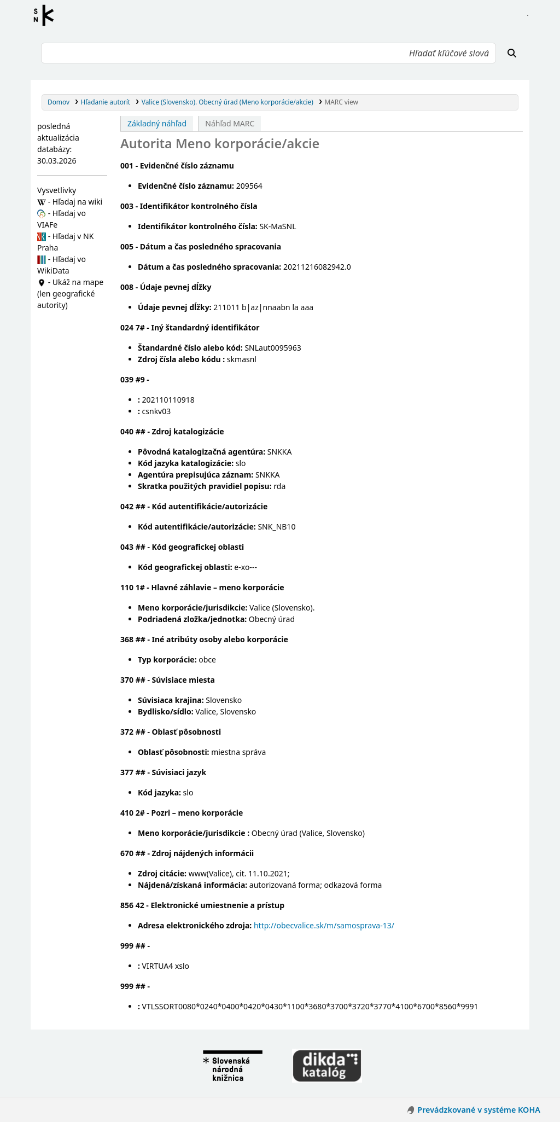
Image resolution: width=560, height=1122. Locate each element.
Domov (58, 101)
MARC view (341, 101)
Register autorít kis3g (47, 15)
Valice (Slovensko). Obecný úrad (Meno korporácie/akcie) (227, 101)
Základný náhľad (156, 123)
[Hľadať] (511, 53)
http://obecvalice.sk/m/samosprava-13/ (324, 925)
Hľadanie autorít (106, 101)
